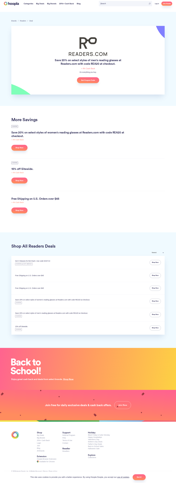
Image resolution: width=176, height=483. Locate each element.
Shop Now (68, 379)
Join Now (122, 405)
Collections (92, 457)
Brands (14, 21)
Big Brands (41, 438)
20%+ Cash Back (43, 440)
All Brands (40, 451)
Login (39, 443)
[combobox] (159, 253)
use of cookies (123, 477)
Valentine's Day (93, 439)
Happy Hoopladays (95, 437)
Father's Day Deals (95, 444)
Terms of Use (67, 440)
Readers (23, 21)
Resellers (65, 451)
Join (38, 446)
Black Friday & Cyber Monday (99, 435)
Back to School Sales (96, 446)
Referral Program (68, 435)
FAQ (64, 438)
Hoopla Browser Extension (46, 459)
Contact (65, 443)
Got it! (139, 477)
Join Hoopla (167, 3)
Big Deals (40, 435)
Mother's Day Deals (95, 442)
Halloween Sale (93, 449)
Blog (38, 448)
